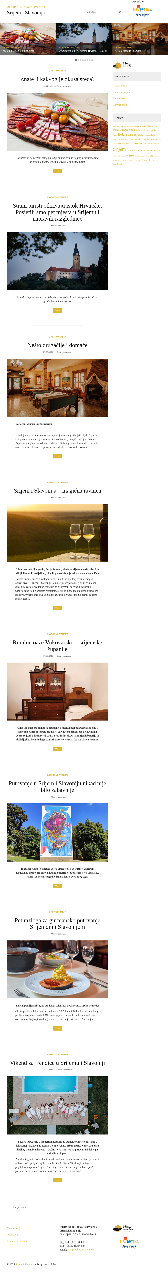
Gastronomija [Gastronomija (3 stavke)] (127, 129)
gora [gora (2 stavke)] (141, 129)
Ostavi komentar (64, 86)
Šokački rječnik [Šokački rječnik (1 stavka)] (118, 164)
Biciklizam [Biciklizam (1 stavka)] (137, 126)
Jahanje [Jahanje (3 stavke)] (129, 134)
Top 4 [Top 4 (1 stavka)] (137, 150)
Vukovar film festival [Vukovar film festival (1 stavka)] (120, 160)
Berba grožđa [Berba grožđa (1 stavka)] (128, 126)
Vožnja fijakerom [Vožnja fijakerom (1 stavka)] (152, 156)
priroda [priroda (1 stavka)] (125, 139)
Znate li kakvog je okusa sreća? (57, 79)
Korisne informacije (17, 1241)
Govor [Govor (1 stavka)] (146, 130)
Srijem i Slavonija (24, 1264)
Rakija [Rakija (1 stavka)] (144, 139)
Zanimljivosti (120, 98)
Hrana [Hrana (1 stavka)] (115, 135)
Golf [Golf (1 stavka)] (137, 130)
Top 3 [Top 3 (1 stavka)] (132, 150)
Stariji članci (17, 1207)
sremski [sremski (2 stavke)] (142, 143)
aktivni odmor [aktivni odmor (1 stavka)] (118, 126)
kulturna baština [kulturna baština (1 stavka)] (150, 135)
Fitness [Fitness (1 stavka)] (150, 126)
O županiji (12, 1234)
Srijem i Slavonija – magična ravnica (57, 490)
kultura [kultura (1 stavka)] (141, 135)
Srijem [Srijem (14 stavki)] (119, 149)
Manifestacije (14, 1228)
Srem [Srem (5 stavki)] (134, 143)
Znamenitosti (120, 104)
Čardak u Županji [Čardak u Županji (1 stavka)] (141, 160)
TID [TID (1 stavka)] (127, 150)
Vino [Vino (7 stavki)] (130, 155)
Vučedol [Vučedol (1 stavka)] (131, 160)
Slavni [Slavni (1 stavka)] (121, 144)
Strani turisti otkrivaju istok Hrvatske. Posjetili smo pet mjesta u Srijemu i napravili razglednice (57, 212)
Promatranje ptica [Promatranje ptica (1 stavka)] (135, 139)
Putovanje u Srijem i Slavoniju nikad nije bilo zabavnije (57, 786)
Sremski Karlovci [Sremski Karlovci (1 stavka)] (153, 144)
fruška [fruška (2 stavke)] (116, 129)
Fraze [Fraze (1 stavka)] (156, 126)
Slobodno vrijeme (57, 197)
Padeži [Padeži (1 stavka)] (120, 139)
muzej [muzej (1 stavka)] (115, 139)
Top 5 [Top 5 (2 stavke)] (142, 150)
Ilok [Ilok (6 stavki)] (121, 134)
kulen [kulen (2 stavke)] (136, 134)
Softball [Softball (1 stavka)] (127, 144)
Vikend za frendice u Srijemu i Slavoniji (57, 1063)
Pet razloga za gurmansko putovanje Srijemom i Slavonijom (57, 923)
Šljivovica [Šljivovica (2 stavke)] (153, 160)
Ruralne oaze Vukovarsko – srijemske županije (57, 645)
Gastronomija (57, 71)
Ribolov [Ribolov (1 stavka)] (116, 144)
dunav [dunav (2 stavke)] (145, 126)
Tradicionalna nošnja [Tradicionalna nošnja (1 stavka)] (153, 150)
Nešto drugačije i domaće (57, 345)
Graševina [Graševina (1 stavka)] (152, 130)
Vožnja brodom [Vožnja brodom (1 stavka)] (140, 156)
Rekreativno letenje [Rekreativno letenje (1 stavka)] (154, 139)
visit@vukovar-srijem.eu (81, 1249)
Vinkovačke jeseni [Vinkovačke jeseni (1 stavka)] (119, 156)
